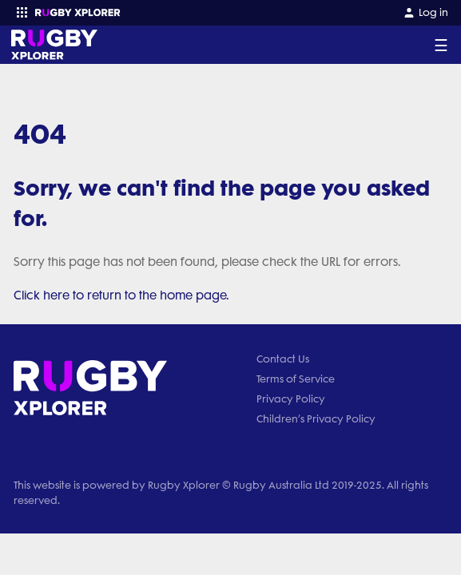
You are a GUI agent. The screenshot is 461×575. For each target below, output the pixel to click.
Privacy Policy (290, 399)
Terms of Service (295, 379)
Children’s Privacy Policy (316, 419)
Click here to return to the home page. (121, 295)
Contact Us (282, 359)
